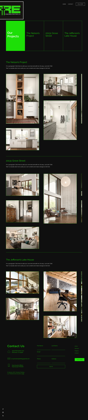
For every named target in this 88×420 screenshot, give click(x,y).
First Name (40, 345)
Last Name (55, 345)
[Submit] (51, 366)
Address (54, 358)
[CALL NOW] (80, 4)
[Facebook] (3, 409)
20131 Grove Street (51, 34)
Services (77, 348)
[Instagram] (3, 412)
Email (38, 351)
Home (76, 346)
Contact (77, 353)
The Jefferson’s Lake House (72, 34)
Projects (77, 350)
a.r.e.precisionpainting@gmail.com (20, 358)
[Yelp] (3, 415)
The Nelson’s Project (33, 34)
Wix (23, 373)
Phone (39, 358)
